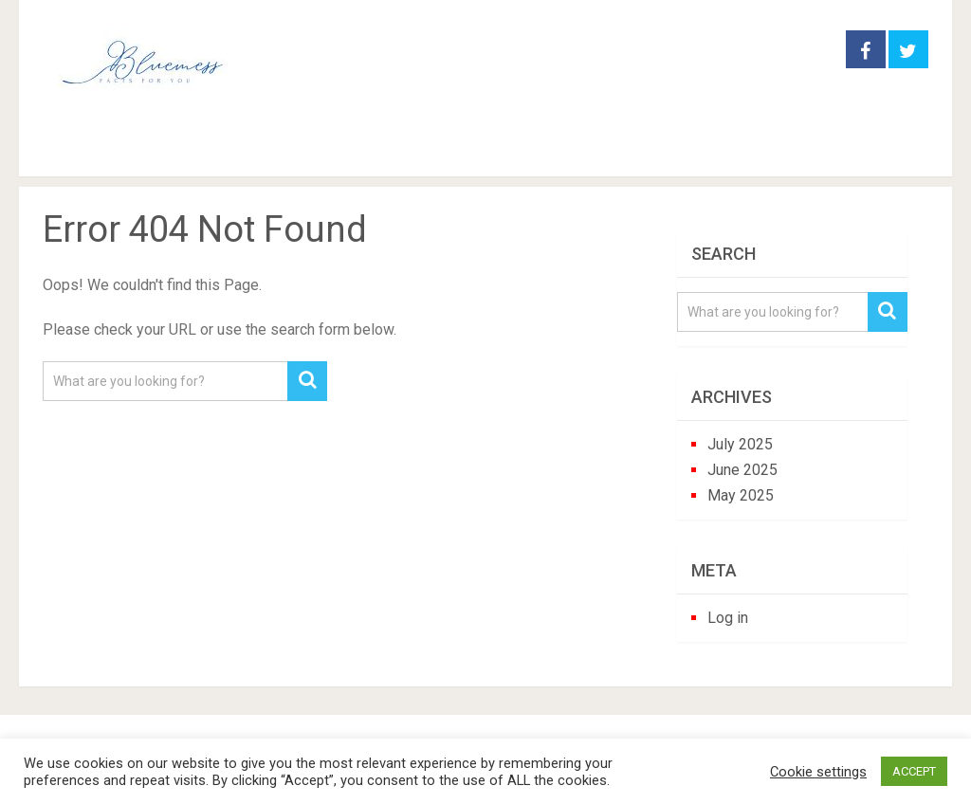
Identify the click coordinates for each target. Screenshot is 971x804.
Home (74, 150)
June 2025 (742, 470)
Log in (727, 618)
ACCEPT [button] (914, 771)
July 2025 (740, 444)
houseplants (377, 150)
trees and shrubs (671, 150)
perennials (517, 150)
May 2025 (740, 495)
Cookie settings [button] (818, 771)
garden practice (217, 150)
